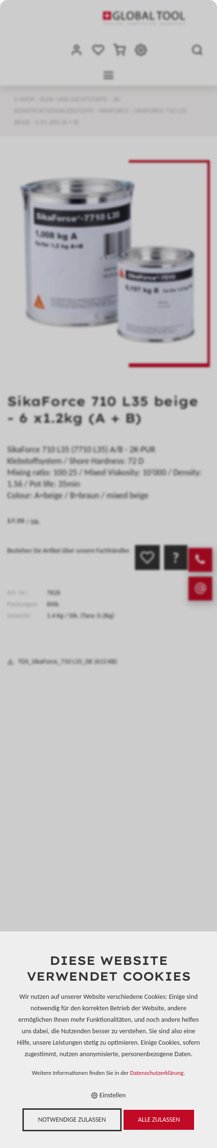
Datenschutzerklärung (157, 1072)
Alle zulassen (159, 1119)
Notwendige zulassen (72, 1119)
